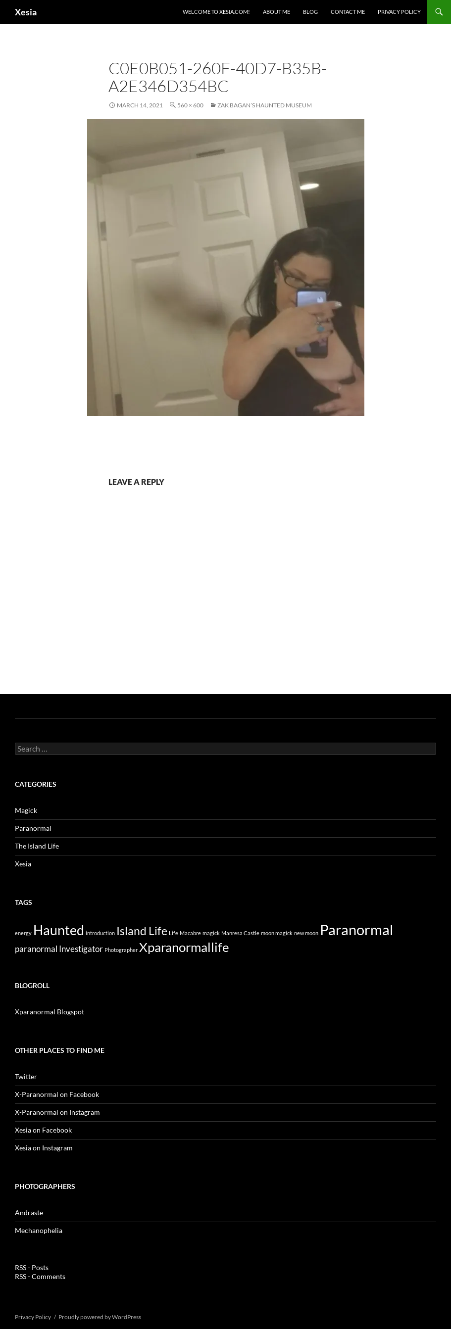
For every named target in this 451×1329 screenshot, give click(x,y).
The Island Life (37, 846)
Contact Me (348, 11)
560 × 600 (190, 105)
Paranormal (33, 828)
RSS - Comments (40, 1276)
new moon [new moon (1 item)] (306, 933)
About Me (276, 11)
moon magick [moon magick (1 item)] (277, 933)
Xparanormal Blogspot (49, 1011)
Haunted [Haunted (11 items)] (58, 930)
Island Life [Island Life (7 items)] (141, 931)
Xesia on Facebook (43, 1130)
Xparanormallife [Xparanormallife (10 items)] (184, 947)
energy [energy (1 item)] (23, 933)
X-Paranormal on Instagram (57, 1112)
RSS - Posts (32, 1267)
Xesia (26, 11)
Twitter (26, 1076)
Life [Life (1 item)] (173, 933)
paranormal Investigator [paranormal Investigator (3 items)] (59, 949)
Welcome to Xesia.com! (216, 11)
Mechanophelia (38, 1230)
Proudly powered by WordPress (99, 1317)
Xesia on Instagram (44, 1147)
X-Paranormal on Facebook (57, 1094)
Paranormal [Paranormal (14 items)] (356, 929)
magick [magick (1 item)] (211, 933)
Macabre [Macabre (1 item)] (190, 933)
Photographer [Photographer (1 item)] (121, 950)
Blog (310, 11)
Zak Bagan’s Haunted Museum (264, 105)
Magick (26, 810)
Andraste (29, 1212)
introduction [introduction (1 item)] (100, 933)
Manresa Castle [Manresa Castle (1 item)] (240, 933)
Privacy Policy (399, 11)
